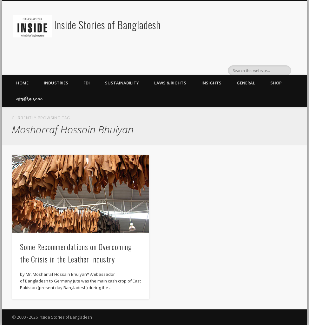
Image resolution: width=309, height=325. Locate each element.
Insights (211, 83)
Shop (276, 83)
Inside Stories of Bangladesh (107, 24)
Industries (56, 83)
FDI (86, 83)
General (246, 83)
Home (22, 83)
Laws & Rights (170, 83)
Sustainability (122, 83)
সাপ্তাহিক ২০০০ (29, 99)
